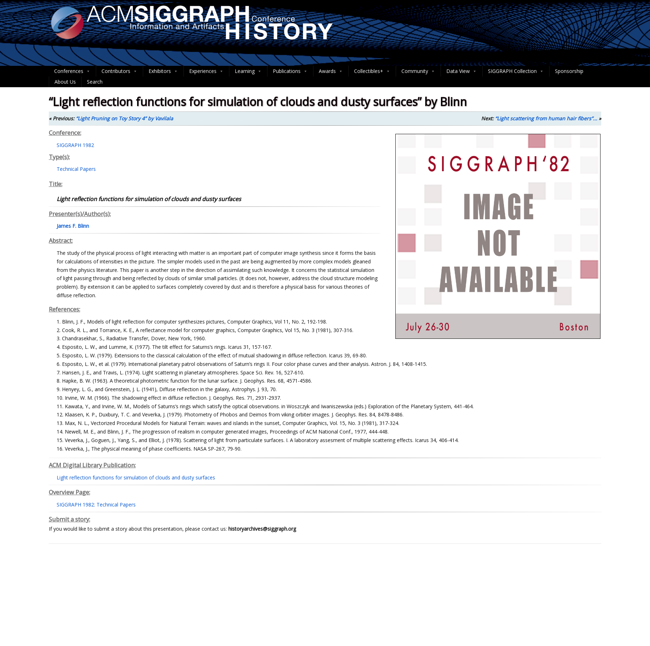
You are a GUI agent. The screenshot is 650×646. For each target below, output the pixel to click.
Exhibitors (163, 71)
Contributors (119, 71)
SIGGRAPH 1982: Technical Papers (96, 504)
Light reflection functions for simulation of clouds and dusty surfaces (136, 477)
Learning (248, 71)
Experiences (206, 71)
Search (95, 81)
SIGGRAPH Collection (516, 71)
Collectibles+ (372, 71)
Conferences (72, 71)
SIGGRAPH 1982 (75, 145)
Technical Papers (76, 169)
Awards (331, 71)
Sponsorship (569, 71)
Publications (290, 71)
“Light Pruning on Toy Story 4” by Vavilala (124, 118)
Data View (461, 71)
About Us (65, 81)
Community (418, 71)
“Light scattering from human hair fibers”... (546, 118)
